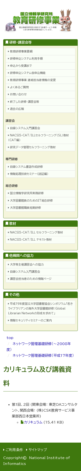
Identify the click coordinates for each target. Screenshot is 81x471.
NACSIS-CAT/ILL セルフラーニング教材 (35, 232)
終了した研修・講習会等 (23, 101)
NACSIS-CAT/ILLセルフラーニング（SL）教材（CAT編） (38, 138)
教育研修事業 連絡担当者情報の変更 (32, 80)
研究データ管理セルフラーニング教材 (32, 147)
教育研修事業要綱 (20, 51)
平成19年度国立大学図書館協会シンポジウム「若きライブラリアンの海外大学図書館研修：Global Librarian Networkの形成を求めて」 (40, 308)
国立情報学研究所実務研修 (26, 193)
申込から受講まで (20, 65)
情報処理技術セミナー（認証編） (28, 174)
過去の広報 (16, 109)
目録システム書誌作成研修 (25, 166)
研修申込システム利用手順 (25, 58)
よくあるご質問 (18, 87)
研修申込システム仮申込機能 (27, 73)
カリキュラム (33, 422)
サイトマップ (38, 449)
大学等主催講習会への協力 (26, 264)
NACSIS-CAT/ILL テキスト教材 (30, 239)
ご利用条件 (14, 449)
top (9, 337)
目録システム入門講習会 (24, 128)
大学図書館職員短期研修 (24, 207)
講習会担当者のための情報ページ (29, 278)
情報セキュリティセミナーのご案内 (30, 320)
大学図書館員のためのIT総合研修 (30, 200)
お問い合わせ (17, 94)
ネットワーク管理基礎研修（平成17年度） (43, 355)
